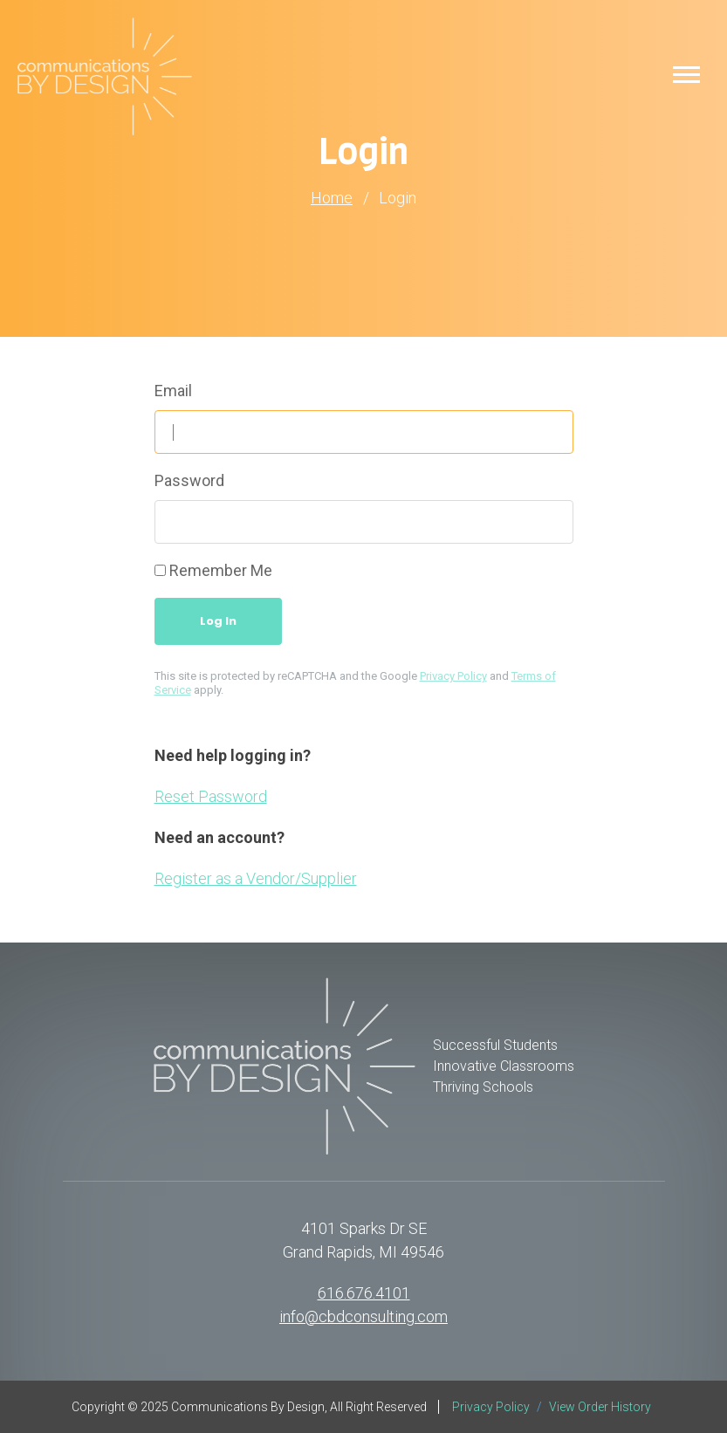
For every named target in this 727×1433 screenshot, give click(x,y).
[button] (686, 74)
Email (173, 390)
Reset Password (210, 796)
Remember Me (220, 570)
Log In (218, 621)
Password (189, 480)
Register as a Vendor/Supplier (255, 878)
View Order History (600, 1407)
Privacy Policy (453, 675)
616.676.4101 (364, 1293)
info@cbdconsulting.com (363, 1316)
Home (332, 198)
